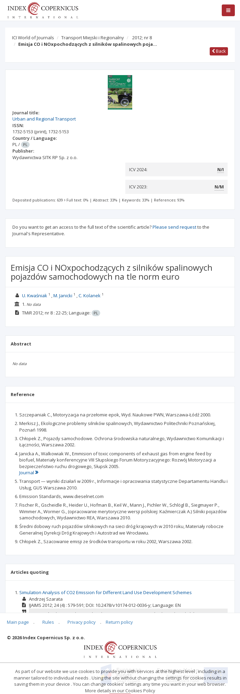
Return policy (119, 622)
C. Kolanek (90, 295)
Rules (48, 622)
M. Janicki (62, 295)
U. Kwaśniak (34, 295)
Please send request (174, 227)
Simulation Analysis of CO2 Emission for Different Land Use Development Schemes (105, 592)
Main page (18, 622)
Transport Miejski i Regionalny (92, 37)
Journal (28, 472)
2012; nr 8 (142, 37)
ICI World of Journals (33, 37)
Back (219, 51)
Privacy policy (81, 622)
